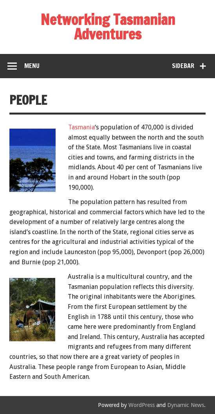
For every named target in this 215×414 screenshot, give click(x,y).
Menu (32, 65)
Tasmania (81, 127)
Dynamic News (185, 405)
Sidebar (183, 65)
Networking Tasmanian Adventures (107, 26)
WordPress (141, 405)
